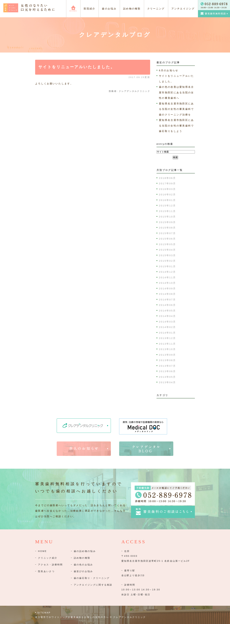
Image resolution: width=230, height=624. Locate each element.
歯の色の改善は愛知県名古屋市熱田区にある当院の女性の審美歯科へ (176, 92)
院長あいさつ (46, 571)
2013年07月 (167, 365)
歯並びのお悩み (83, 571)
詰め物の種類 (82, 558)
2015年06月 (167, 238)
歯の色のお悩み (83, 564)
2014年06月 (167, 305)
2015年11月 (167, 211)
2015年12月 (167, 205)
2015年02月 (167, 260)
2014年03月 (167, 321)
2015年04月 (167, 249)
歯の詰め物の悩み (85, 551)
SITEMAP (44, 612)
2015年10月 (167, 216)
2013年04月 (167, 382)
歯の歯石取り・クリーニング (92, 578)
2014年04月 (167, 316)
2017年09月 (167, 183)
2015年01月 (167, 266)
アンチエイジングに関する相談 (93, 584)
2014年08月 (167, 294)
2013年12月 (167, 338)
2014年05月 (167, 310)
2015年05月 (167, 244)
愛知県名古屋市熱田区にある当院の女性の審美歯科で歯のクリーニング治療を (176, 109)
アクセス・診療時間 (50, 564)
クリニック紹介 (47, 558)
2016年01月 (167, 200)
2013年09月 (167, 354)
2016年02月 (167, 194)
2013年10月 (167, 349)
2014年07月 (167, 299)
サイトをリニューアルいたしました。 (76, 67)
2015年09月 (167, 222)
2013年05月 (167, 376)
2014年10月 (167, 282)
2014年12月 (167, 271)
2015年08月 (167, 227)
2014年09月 (167, 288)
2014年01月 (167, 332)
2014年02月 (167, 327)
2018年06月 (167, 178)
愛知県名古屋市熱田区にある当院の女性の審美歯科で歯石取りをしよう (176, 125)
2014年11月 (167, 277)
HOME (42, 551)
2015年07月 (167, 233)
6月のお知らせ (168, 70)
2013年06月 (167, 371)
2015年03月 (167, 255)
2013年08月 (167, 360)
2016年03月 (167, 189)
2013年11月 (167, 343)
